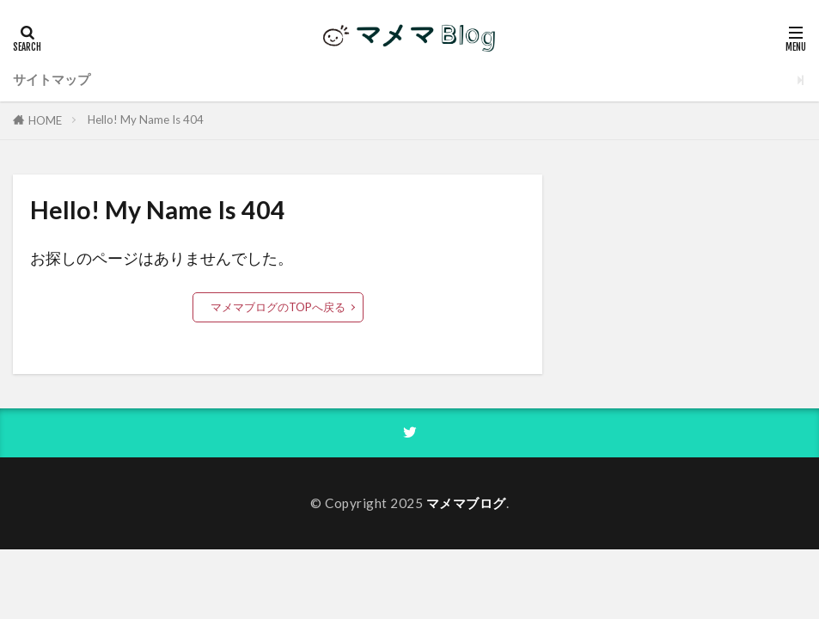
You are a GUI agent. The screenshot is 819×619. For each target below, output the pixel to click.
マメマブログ (466, 503)
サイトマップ (51, 79)
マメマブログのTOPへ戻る (278, 307)
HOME (45, 120)
